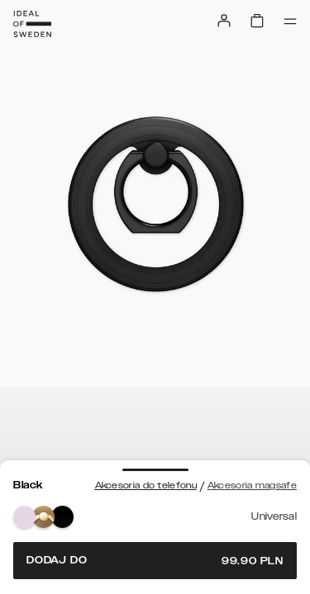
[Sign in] (224, 20)
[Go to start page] (32, 24)
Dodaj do (155, 560)
